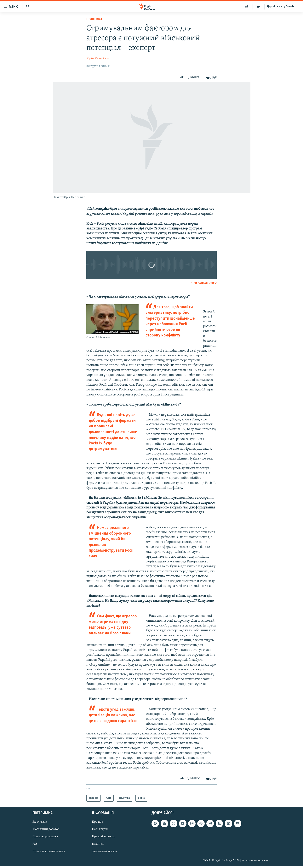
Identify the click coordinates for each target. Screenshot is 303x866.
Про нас (97, 821)
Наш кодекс (100, 829)
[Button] (191, 77)
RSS (35, 843)
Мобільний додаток (46, 829)
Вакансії (98, 843)
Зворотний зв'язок (104, 851)
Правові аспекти (103, 836)
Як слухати (39, 821)
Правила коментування (48, 851)
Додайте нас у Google (280, 6)
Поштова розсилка (45, 836)
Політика (94, 19)
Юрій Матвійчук (98, 58)
